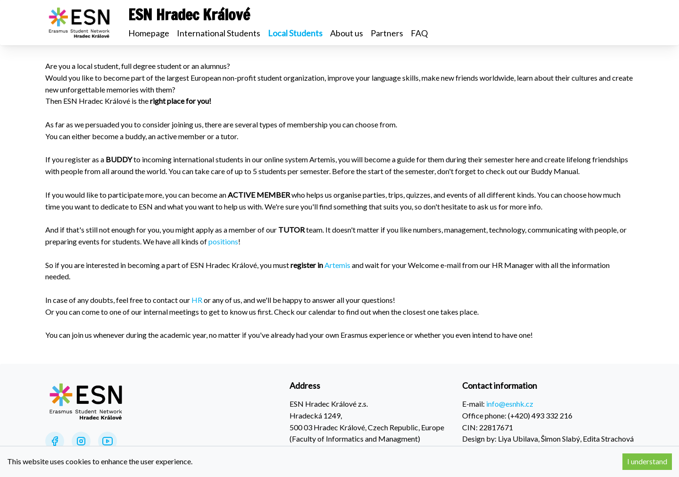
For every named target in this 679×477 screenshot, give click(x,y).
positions (223, 241)
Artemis (337, 264)
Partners (387, 33)
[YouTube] (107, 441)
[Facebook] (54, 441)
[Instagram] (81, 441)
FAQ (419, 33)
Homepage (148, 33)
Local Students (295, 33)
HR (196, 299)
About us (346, 33)
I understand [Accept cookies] (647, 461)
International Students (218, 33)
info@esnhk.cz (509, 403)
